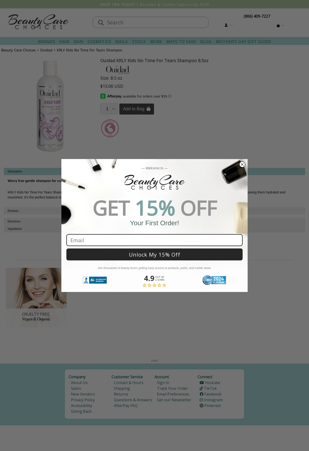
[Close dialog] (242, 164)
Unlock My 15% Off (154, 254)
